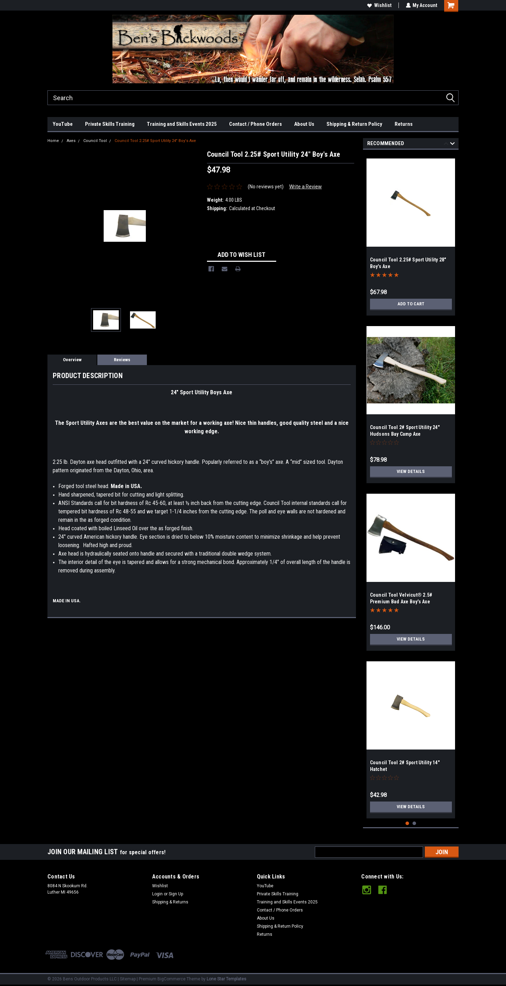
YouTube (63, 124)
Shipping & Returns (170, 902)
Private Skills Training (110, 124)
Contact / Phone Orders (255, 124)
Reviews (122, 359)
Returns (404, 124)
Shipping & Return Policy (354, 124)
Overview (72, 359)
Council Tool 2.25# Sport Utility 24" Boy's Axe (155, 140)
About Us (304, 124)
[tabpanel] (410, 234)
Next (452, 144)
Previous (446, 144)
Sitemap (128, 979)
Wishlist (379, 5)
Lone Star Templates (226, 979)
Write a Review (305, 186)
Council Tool (95, 140)
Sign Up (176, 893)
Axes (71, 140)
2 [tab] (414, 823)
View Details (410, 471)
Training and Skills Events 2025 (182, 124)
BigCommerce (171, 979)
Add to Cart (411, 304)
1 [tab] (407, 823)
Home (53, 140)
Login (157, 893)
